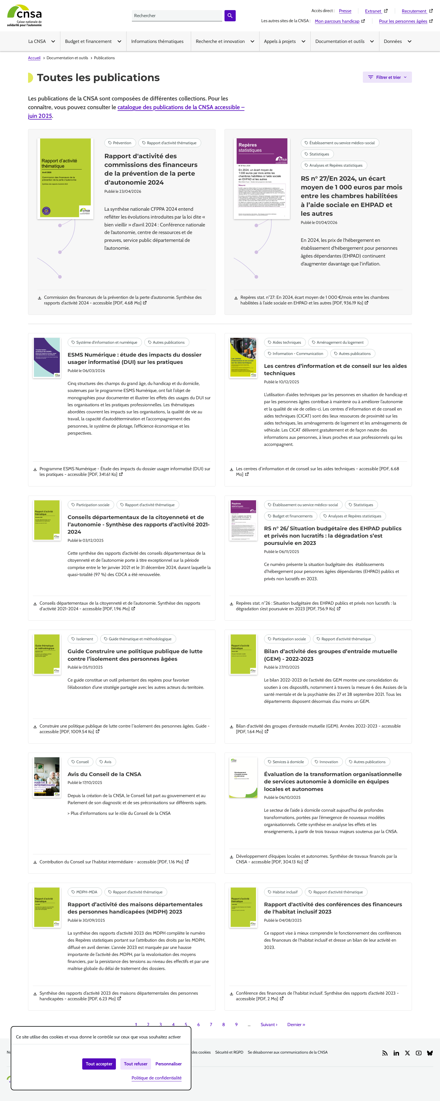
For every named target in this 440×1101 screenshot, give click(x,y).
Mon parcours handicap (340, 21)
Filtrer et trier (384, 77)
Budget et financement (88, 41)
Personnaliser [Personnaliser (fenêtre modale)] (168, 1063)
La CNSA (37, 41)
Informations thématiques (157, 41)
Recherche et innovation (220, 41)
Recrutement (417, 11)
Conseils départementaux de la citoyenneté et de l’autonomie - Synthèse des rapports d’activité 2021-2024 (139, 524)
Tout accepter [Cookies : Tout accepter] (99, 1063)
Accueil (34, 57)
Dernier (296, 1024)
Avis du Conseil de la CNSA (104, 774)
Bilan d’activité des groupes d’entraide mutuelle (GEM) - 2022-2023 (330, 655)
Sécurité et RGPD (229, 1052)
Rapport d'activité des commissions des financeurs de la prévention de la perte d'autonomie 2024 (151, 169)
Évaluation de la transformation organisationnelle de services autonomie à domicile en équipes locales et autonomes (333, 781)
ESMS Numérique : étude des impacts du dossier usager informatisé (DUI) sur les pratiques (134, 358)
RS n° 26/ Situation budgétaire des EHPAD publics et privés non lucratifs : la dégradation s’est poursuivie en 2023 (333, 536)
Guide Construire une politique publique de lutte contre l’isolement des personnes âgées (135, 655)
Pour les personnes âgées (406, 21)
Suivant (269, 1024)
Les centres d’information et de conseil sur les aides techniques (335, 370)
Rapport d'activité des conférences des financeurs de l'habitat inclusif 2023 (333, 908)
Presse (345, 10)
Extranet (376, 11)
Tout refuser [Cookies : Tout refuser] (135, 1063)
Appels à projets (280, 41)
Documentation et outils (340, 41)
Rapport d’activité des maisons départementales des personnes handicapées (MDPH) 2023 (135, 908)
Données (393, 41)
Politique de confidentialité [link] (157, 1078)
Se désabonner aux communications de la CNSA (288, 1052)
